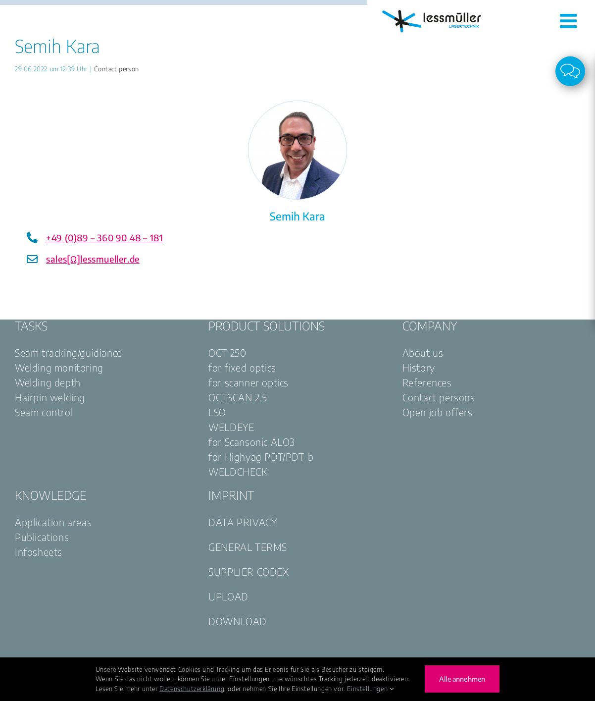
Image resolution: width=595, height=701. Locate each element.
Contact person (116, 69)
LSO (217, 412)
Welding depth (48, 382)
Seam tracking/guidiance (68, 352)
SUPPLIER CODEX (248, 571)
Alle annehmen (462, 679)
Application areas (53, 522)
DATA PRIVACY (242, 522)
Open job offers (437, 412)
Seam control (44, 412)
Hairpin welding (50, 397)
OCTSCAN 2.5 (237, 397)
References (427, 382)
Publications (42, 537)
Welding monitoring (59, 367)
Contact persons (438, 397)
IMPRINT (231, 494)
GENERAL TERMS (247, 546)
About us (423, 352)
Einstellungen (370, 689)
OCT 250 (227, 352)
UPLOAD (228, 596)
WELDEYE (231, 427)
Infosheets (38, 551)
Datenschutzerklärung (191, 689)
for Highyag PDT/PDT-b (261, 456)
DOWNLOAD (237, 621)
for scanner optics (248, 382)
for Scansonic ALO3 (251, 441)
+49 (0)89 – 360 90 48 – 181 (104, 237)
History (418, 367)
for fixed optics (242, 367)
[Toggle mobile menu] (570, 21)
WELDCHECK (237, 471)
